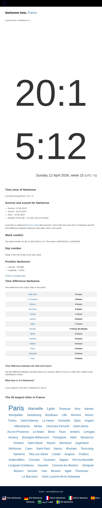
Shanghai (33, 353)
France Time (32, 225)
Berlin (32, 334)
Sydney (33, 319)
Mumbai (32, 329)
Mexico (33, 304)
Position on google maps (15, 276)
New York (33, 294)
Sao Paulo (32, 309)
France (32, 12)
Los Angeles (33, 299)
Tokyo (32, 324)
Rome (32, 349)
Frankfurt (32, 339)
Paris (33, 358)
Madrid (33, 344)
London (33, 314)
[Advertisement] (51, 46)
